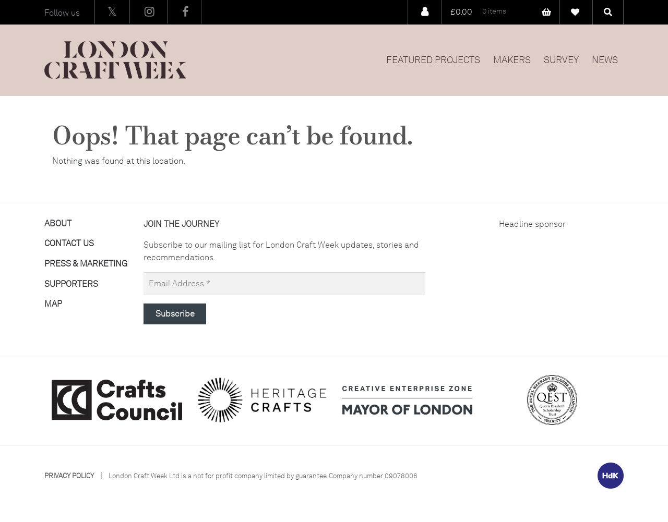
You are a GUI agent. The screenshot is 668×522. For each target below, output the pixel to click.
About (57, 223)
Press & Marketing (85, 264)
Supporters (71, 284)
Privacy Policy (69, 476)
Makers (512, 59)
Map (53, 304)
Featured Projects (433, 59)
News (605, 59)
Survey (561, 59)
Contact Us (69, 243)
